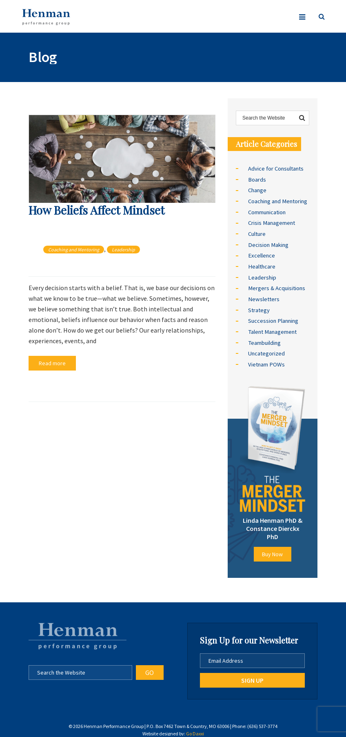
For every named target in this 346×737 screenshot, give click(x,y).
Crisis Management (271, 221)
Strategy (259, 306)
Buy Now (272, 549)
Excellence (261, 253)
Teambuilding (264, 338)
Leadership (123, 249)
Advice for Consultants (276, 168)
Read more (50, 362)
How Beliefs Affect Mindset (96, 210)
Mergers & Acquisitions (276, 285)
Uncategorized (266, 349)
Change (257, 189)
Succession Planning (273, 317)
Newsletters (263, 296)
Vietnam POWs (266, 359)
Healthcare (261, 264)
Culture (257, 232)
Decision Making (267, 242)
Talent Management (272, 327)
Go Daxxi (195, 728)
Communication (267, 211)
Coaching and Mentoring (73, 249)
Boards (257, 179)
